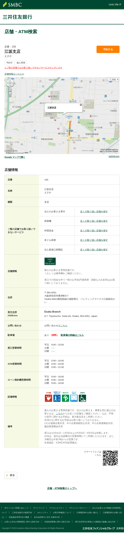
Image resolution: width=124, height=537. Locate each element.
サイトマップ (38, 508)
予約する (108, 49)
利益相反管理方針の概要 (19, 517)
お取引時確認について (62, 512)
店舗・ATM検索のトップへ (62, 488)
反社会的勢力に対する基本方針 (47, 517)
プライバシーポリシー (78, 508)
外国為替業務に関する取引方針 (57, 522)
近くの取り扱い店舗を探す (94, 211)
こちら (63, 325)
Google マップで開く (14, 157)
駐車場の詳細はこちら (72, 335)
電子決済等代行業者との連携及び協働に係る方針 (95, 522)
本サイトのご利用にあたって (16, 508)
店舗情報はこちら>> (14, 74)
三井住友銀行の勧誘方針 (22, 512)
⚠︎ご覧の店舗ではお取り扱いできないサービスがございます (33, 67)
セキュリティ (42, 512)
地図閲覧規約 (114, 157)
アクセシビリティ (56, 508)
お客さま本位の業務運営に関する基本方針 (21, 522)
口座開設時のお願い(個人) (87, 512)
